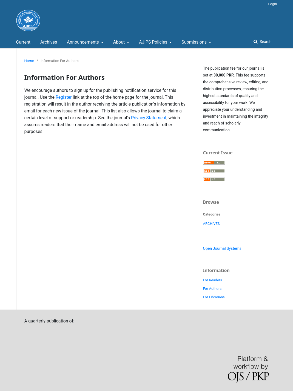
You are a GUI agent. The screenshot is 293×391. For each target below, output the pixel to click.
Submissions (194, 42)
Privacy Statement (148, 117)
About (119, 42)
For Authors (212, 289)
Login (272, 4)
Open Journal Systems (222, 248)
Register (64, 97)
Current (23, 42)
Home (29, 61)
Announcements (83, 42)
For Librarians (214, 297)
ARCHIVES (211, 224)
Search (265, 41)
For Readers (212, 280)
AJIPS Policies (153, 42)
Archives (48, 42)
